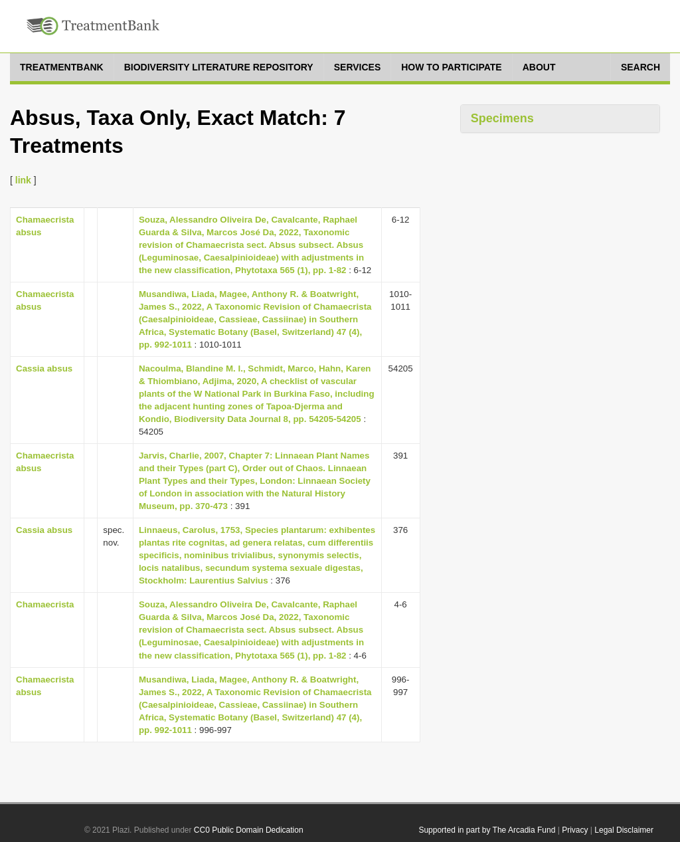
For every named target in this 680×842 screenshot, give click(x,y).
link (23, 180)
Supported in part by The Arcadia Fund (486, 830)
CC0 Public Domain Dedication (248, 830)
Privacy (575, 830)
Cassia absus (44, 368)
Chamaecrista (45, 604)
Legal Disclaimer (623, 830)
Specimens (502, 118)
